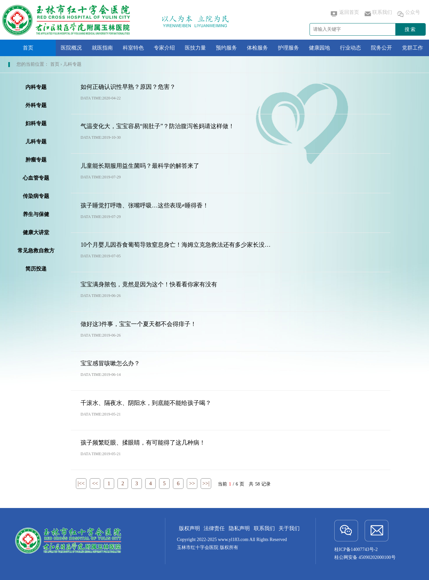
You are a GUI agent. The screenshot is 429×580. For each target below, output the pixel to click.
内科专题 (36, 87)
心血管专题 (36, 178)
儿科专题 (36, 141)
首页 (28, 48)
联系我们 (377, 13)
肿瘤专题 (36, 160)
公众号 (408, 13)
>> (192, 483)
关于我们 (289, 528)
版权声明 (189, 528)
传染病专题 (36, 196)
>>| (205, 483)
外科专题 (36, 105)
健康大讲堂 (36, 232)
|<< (81, 483)
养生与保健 (36, 214)
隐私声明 (239, 528)
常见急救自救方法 (35, 252)
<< (95, 483)
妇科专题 (36, 123)
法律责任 (214, 528)
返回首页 (344, 13)
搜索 (410, 29)
